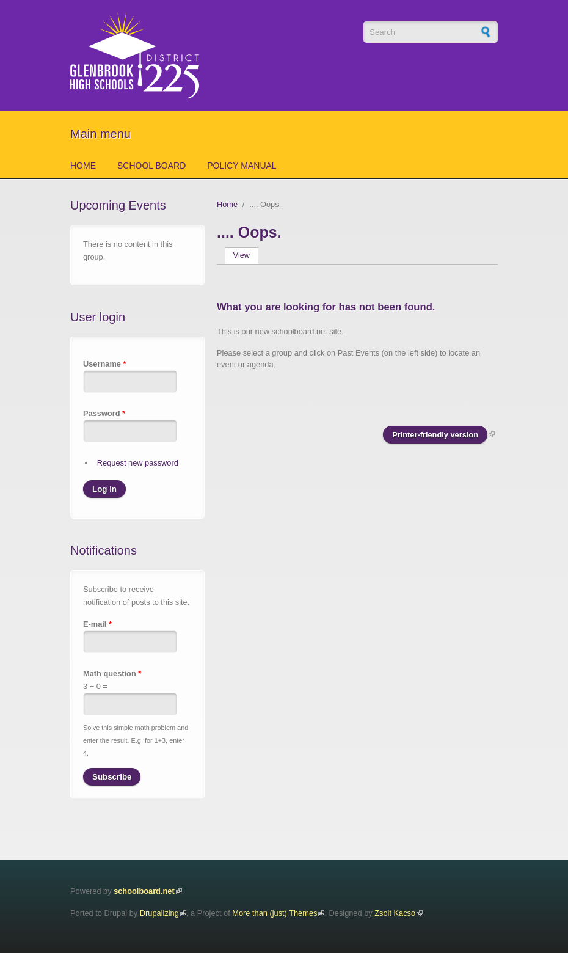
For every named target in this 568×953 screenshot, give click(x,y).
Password (104, 413)
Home (83, 165)
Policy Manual (241, 165)
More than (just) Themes (274, 913)
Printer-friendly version (435, 434)
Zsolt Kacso (394, 913)
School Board (151, 165)
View (245, 255)
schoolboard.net (144, 891)
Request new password (137, 462)
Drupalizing (159, 913)
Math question (112, 673)
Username (104, 363)
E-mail (97, 624)
